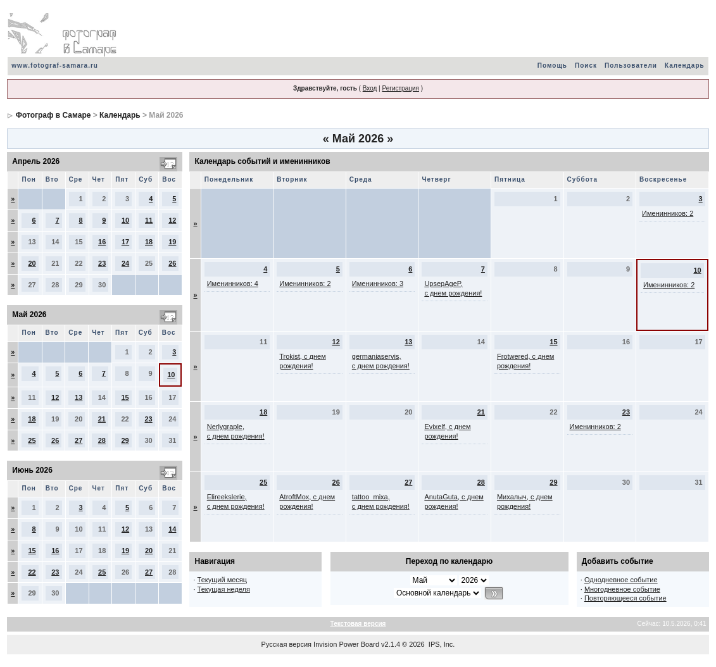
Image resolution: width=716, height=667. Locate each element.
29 (125, 440)
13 (78, 397)
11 (149, 220)
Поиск (586, 65)
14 (172, 529)
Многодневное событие (622, 589)
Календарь (685, 65)
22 (31, 572)
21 (102, 419)
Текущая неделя (224, 589)
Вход (370, 88)
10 (125, 220)
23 (102, 263)
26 (172, 263)
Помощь (552, 65)
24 (125, 263)
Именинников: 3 (377, 283)
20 (31, 263)
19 (172, 242)
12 (172, 220)
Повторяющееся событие (625, 598)
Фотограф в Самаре (53, 115)
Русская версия (286, 644)
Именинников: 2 (667, 213)
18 (149, 242)
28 (102, 440)
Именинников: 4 (232, 283)
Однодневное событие (621, 579)
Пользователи (631, 65)
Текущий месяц (223, 579)
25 (31, 440)
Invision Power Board (346, 644)
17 (125, 242)
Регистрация (400, 88)
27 (78, 440)
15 (125, 397)
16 (102, 242)
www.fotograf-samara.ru (54, 65)
